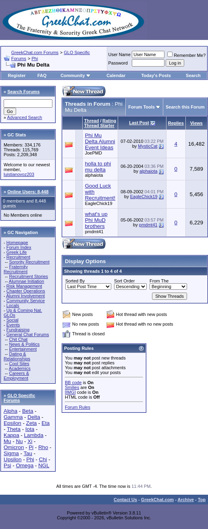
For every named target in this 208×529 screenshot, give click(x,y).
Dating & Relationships (17, 356)
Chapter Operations (25, 291)
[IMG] (70, 392)
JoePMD (93, 153)
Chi (43, 459)
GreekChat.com (157, 499)
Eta (46, 423)
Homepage (17, 242)
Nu (19, 441)
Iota (29, 429)
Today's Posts (156, 75)
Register (17, 75)
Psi (7, 465)
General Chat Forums (27, 334)
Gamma (13, 417)
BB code (73, 382)
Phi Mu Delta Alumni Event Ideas (100, 141)
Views (196, 123)
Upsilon (12, 459)
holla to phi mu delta (98, 167)
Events (13, 324)
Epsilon (12, 423)
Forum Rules (77, 407)
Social (12, 320)
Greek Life (16, 252)
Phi (34, 58)
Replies (176, 123)
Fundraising (17, 329)
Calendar (115, 75)
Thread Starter (99, 125)
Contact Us (125, 499)
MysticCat (147, 146)
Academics (20, 368)
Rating (109, 120)
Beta (27, 411)
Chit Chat (18, 339)
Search (193, 75)
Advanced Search (24, 117)
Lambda (33, 435)
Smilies (72, 387)
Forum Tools (141, 107)
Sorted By (75, 280)
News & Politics (24, 344)
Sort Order (124, 280)
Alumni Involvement (25, 295)
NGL (43, 465)
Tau (27, 453)
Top (202, 499)
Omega (24, 465)
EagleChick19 (98, 203)
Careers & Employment (16, 376)
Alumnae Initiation (26, 281)
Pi (31, 447)
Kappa (11, 435)
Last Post (139, 122)
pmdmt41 (94, 231)
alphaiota (94, 175)
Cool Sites (19, 363)
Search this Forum (185, 107)
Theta (14, 429)
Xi (29, 441)
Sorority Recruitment (29, 261)
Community (75, 75)
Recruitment (18, 257)
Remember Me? (186, 55)
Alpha (10, 411)
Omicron (14, 447)
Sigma (11, 453)
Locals (12, 305)
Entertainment (22, 349)
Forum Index (18, 247)
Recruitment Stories (28, 276)
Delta (33, 417)
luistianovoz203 (19, 174)
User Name (119, 54)
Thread (91, 120)
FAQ (42, 75)
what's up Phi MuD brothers (96, 220)
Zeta (31, 423)
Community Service (25, 300)
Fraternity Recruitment (16, 269)
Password (118, 63)
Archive (186, 499)
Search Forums (23, 91)
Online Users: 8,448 (27, 191)
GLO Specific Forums (19, 398)
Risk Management (24, 286)
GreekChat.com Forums (34, 52)
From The (159, 280)
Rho (43, 447)
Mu (7, 441)
